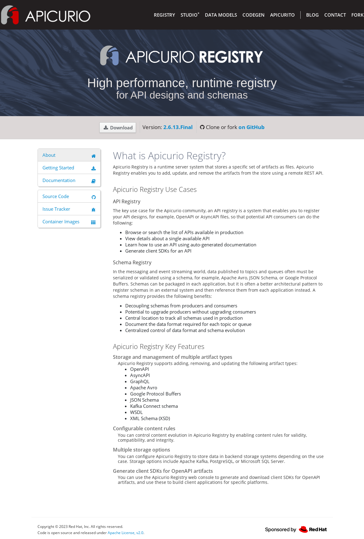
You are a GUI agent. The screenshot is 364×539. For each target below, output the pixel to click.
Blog (312, 15)
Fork (357, 15)
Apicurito (282, 15)
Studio (190, 15)
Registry (164, 15)
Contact (335, 15)
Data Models (221, 15)
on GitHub (251, 127)
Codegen (253, 15)
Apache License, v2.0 (125, 532)
